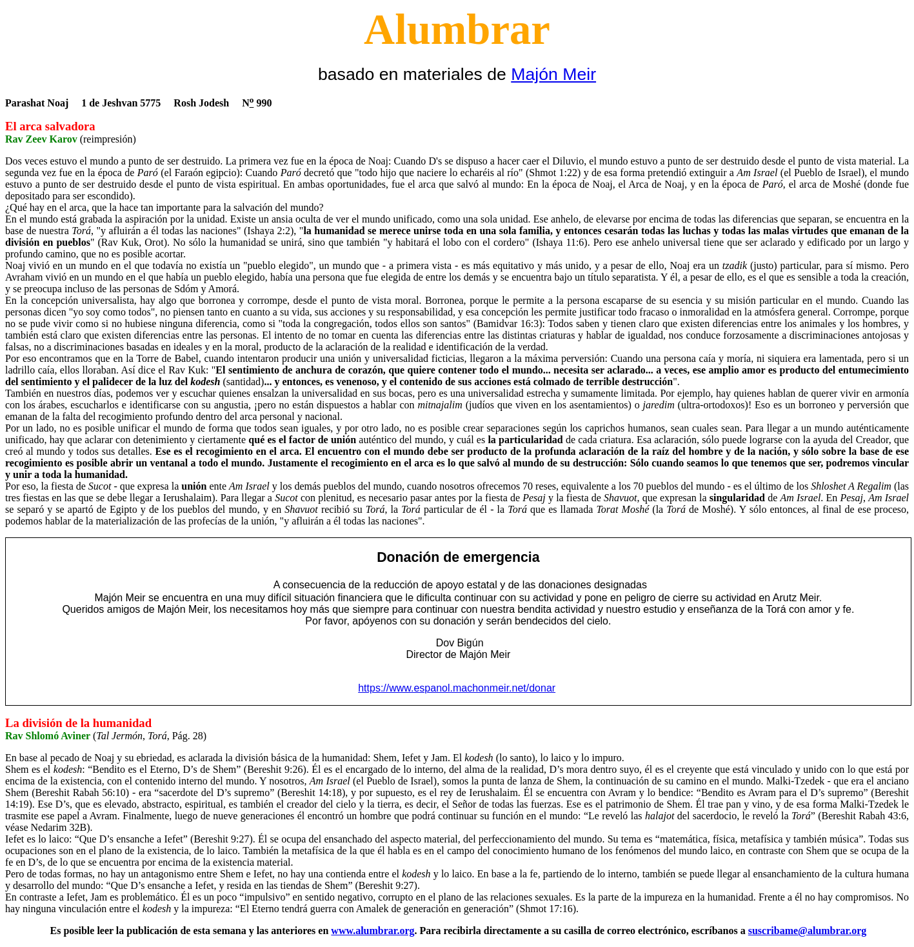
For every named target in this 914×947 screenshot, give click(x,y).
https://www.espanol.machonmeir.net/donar (456, 688)
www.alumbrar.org (372, 930)
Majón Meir (553, 74)
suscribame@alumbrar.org (807, 930)
